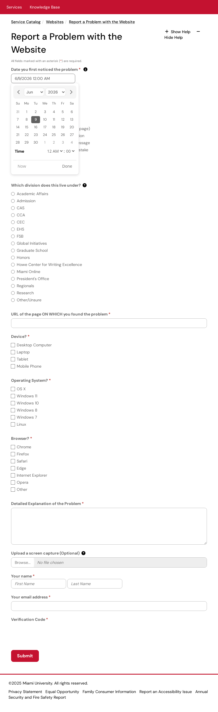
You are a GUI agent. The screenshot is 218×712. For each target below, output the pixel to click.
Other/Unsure (26, 299)
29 (26, 142)
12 (62, 119)
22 (27, 135)
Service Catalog (26, 21)
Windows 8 (24, 410)
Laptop (20, 352)
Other (19, 489)
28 (18, 142)
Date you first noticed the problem (46, 69)
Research (22, 292)
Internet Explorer (29, 475)
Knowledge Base (45, 7)
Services (14, 7)
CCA (18, 215)
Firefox (20, 454)
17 (45, 127)
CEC (18, 222)
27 (72, 135)
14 (18, 127)
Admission (23, 200)
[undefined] (55, 151)
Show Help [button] (178, 31)
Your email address (29, 597)
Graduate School (29, 250)
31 (17, 112)
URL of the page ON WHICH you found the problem (59, 314)
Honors (20, 257)
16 (35, 127)
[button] (85, 69)
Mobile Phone (26, 366)
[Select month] (34, 92)
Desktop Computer (31, 345)
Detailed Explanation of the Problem (46, 503)
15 (26, 127)
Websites (55, 21)
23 (36, 135)
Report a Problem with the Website (102, 21)
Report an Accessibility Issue (165, 691)
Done (67, 166)
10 (45, 119)
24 (45, 135)
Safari (19, 461)
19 (62, 127)
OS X (18, 388)
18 (54, 127)
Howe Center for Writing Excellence (46, 264)
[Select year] (55, 92)
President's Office (30, 278)
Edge (18, 468)
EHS (17, 229)
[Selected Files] (120, 562)
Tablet (19, 359)
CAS (17, 207)
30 (35, 142)
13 (71, 119)
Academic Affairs (29, 193)
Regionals (22, 285)
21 (17, 135)
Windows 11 (24, 395)
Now (22, 166)
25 (54, 135)
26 (63, 135)
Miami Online (25, 271)
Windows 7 (24, 417)
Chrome (21, 446)
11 (54, 119)
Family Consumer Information (109, 691)
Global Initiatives (29, 243)
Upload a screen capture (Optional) (45, 553)
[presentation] (54, 633)
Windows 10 (25, 403)
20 (72, 127)
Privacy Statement (25, 691)
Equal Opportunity (62, 691)
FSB (17, 236)
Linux (18, 424)
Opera (19, 482)
